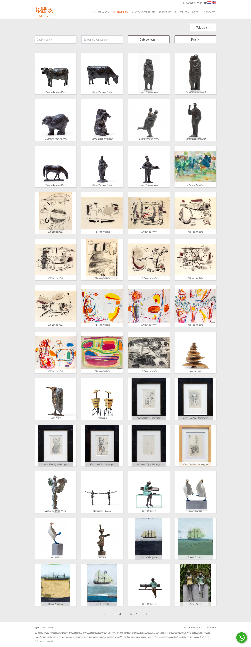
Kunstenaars (101, 12)
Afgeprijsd (165, 12)
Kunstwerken (120, 12)
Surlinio (213, 627)
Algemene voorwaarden (44, 627)
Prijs (194, 39)
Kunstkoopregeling (143, 12)
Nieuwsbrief (189, 2)
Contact (209, 12)
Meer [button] (195, 12)
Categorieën (148, 39)
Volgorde (202, 27)
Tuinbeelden (182, 12)
